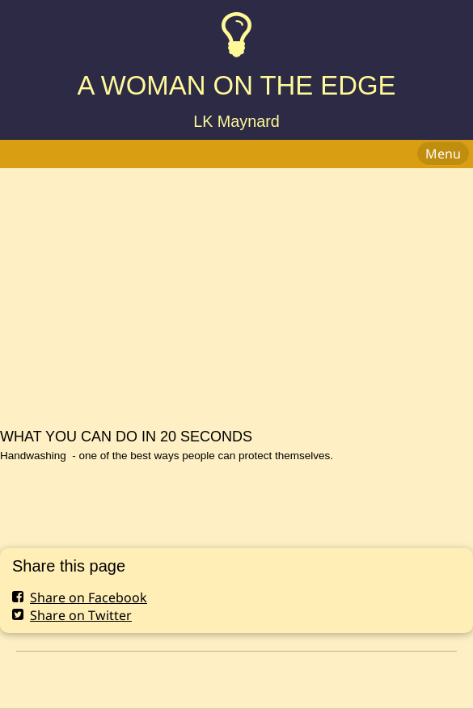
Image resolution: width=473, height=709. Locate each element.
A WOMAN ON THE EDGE (236, 85)
